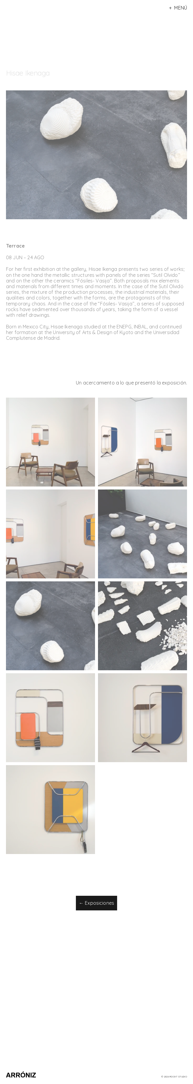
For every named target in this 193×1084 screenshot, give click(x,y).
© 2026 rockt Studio (174, 1076)
